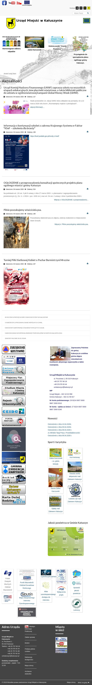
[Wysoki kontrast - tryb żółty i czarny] (88, 8)
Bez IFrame (66, 542)
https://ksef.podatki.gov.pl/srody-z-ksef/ (44, 136)
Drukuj (87, 96)
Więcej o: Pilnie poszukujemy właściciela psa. (71, 224)
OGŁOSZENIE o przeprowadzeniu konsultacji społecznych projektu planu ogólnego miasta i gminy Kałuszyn (43, 184)
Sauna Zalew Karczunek (56, 480)
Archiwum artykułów (28, 672)
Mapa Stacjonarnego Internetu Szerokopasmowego (26, 598)
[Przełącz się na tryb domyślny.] (77, 8)
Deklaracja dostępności (29, 658)
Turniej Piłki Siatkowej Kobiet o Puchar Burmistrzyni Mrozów (37, 260)
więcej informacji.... (37, 107)
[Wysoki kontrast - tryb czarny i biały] (81, 8)
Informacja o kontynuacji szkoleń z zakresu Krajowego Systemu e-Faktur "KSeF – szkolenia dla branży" (43, 127)
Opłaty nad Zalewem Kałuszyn (56, 503)
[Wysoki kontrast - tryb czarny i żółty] (84, 8)
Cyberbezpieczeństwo (49, 577)
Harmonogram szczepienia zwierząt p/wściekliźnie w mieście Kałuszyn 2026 (33, 333)
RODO (27, 643)
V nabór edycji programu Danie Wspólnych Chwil (23, 322)
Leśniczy (77, 604)
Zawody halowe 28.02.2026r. (15, 338)
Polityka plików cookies (30, 650)
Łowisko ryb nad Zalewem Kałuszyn (75, 493)
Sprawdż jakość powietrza (76, 590)
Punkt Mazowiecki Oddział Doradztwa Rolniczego (27, 579)
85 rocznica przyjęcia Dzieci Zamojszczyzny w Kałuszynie (26, 317)
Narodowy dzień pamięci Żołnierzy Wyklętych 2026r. (24, 328)
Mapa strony (29, 665)
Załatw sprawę (30, 637)
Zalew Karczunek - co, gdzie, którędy (55, 456)
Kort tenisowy (75, 453)
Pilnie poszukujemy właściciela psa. (22, 209)
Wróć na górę (83, 682)
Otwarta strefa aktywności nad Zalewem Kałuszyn (75, 471)
